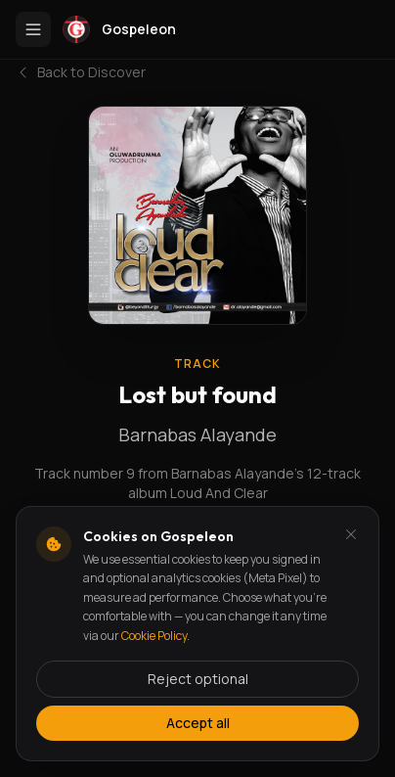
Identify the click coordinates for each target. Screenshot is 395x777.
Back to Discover (81, 72)
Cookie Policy (154, 635)
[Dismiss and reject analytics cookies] (351, 534)
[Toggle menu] (33, 29)
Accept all (198, 722)
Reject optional (198, 678)
